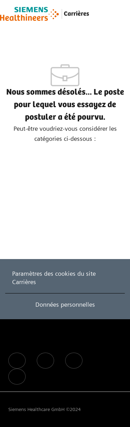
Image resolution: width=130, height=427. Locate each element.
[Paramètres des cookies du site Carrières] (65, 278)
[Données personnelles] (65, 304)
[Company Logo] (29, 14)
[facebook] (17, 361)
